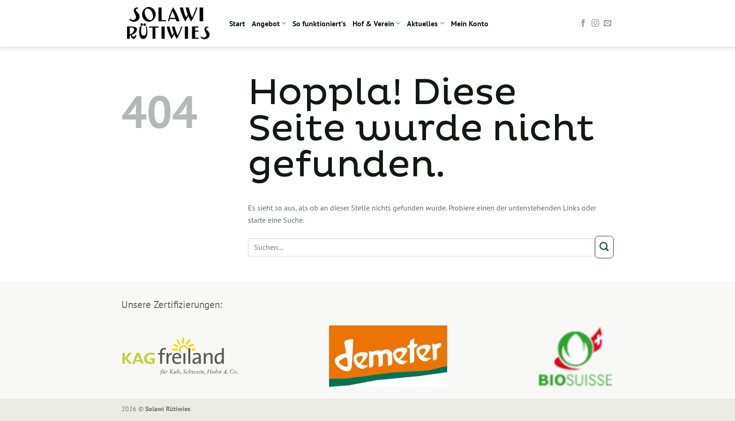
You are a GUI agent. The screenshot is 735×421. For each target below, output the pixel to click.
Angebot (269, 23)
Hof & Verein (376, 23)
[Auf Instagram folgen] (595, 23)
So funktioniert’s (319, 23)
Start (237, 23)
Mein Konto (469, 23)
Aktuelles (425, 23)
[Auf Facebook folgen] (583, 23)
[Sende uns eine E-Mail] (607, 23)
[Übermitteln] (604, 247)
